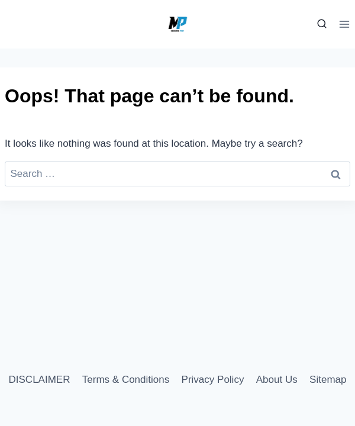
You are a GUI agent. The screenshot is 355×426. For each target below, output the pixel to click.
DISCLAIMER (39, 379)
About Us (277, 379)
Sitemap (327, 379)
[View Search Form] (320, 24)
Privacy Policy (213, 379)
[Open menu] (344, 24)
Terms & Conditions (125, 379)
